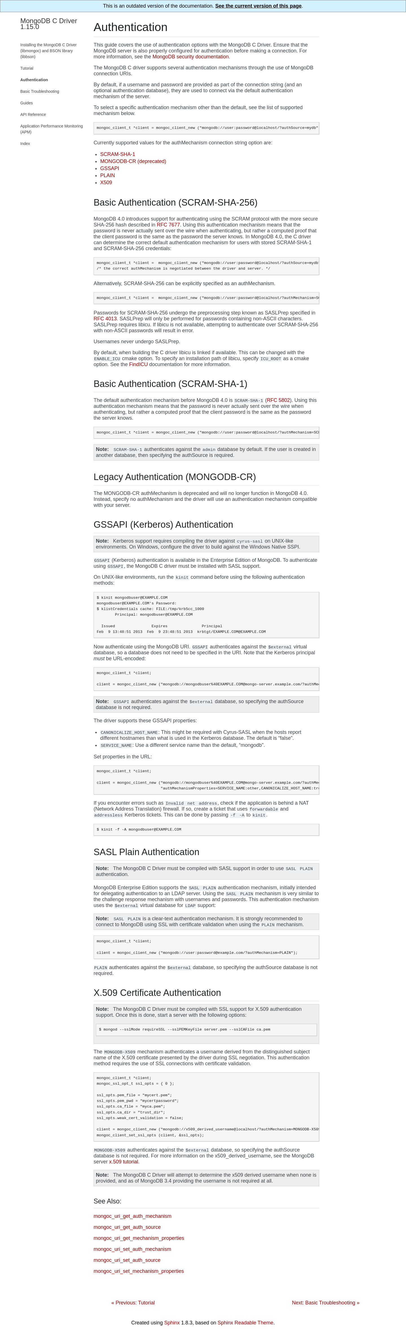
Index (25, 143)
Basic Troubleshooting (39, 91)
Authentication (34, 80)
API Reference (33, 114)
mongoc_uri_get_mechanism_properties (139, 1238)
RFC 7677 (168, 225)
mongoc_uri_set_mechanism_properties (139, 1271)
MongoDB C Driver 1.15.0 (48, 23)
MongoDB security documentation (191, 57)
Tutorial (26, 68)
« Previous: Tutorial (133, 1303)
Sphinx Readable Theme (245, 1323)
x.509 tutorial (123, 1162)
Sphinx (172, 1323)
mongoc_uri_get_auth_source (127, 1227)
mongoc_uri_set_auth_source (127, 1260)
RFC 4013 (105, 319)
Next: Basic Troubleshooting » (325, 1303)
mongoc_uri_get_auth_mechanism (132, 1216)
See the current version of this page (258, 6)
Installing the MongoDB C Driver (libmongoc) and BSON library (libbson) (48, 51)
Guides (26, 103)
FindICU (138, 364)
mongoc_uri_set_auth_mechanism (132, 1249)
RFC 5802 (278, 400)
